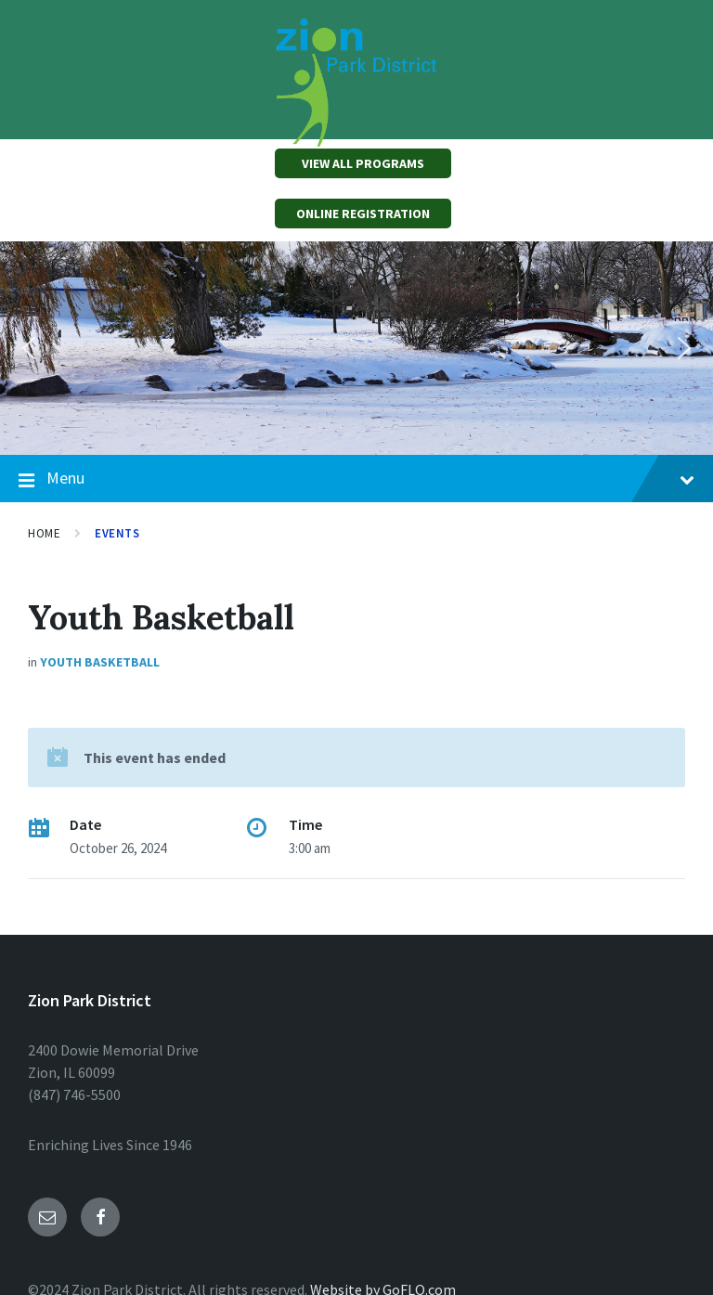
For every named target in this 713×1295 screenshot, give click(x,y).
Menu (356, 479)
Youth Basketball (100, 662)
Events (117, 533)
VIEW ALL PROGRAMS (363, 163)
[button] (29, 348)
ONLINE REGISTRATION (363, 213)
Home (44, 533)
